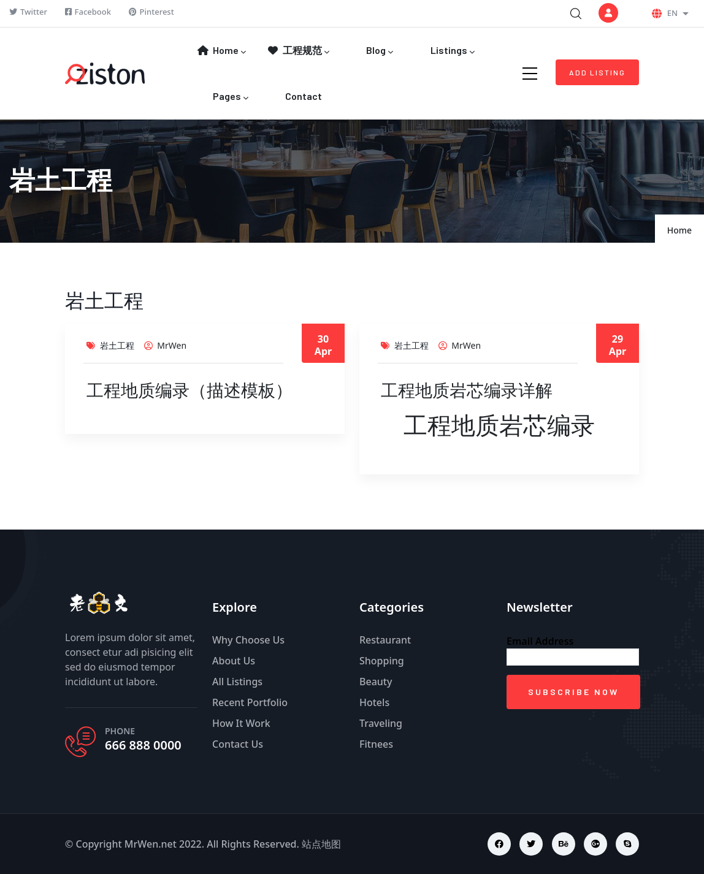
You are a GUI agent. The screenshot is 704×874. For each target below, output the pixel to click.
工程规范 (298, 51)
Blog (378, 51)
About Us (233, 660)
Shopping (381, 660)
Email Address (540, 641)
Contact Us (237, 744)
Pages (229, 97)
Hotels (374, 702)
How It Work (241, 723)
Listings (452, 51)
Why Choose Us (248, 640)
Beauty (375, 681)
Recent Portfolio (250, 702)
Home (221, 51)
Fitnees (376, 744)
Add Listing (597, 72)
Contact (302, 96)
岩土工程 (117, 345)
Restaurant (385, 640)
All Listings (237, 681)
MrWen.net (150, 844)
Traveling (380, 723)
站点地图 (321, 844)
